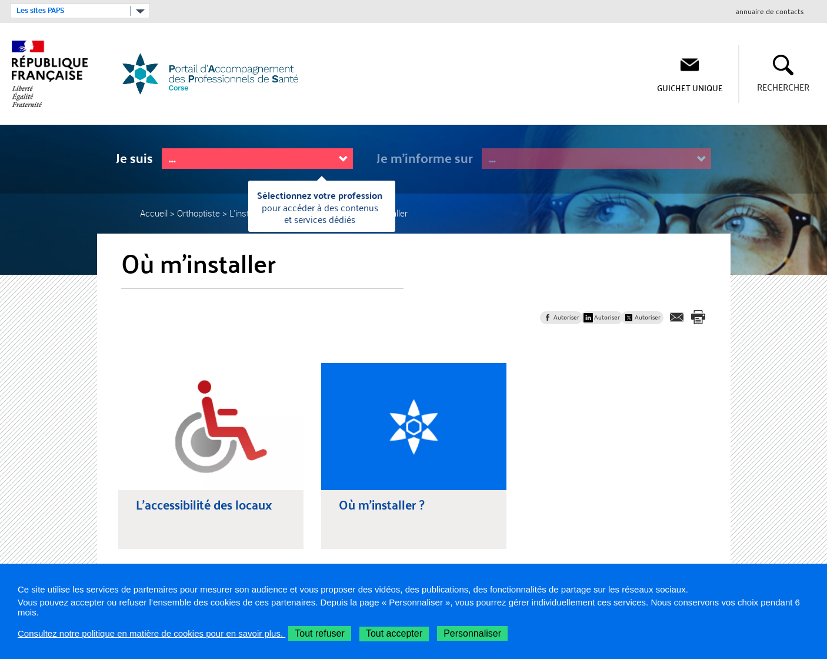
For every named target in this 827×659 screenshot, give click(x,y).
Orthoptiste (198, 213)
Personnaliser (472, 633)
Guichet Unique (690, 87)
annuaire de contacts (769, 12)
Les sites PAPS (40, 10)
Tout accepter (394, 633)
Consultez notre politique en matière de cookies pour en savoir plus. (151, 633)
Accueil (154, 213)
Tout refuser (319, 633)
